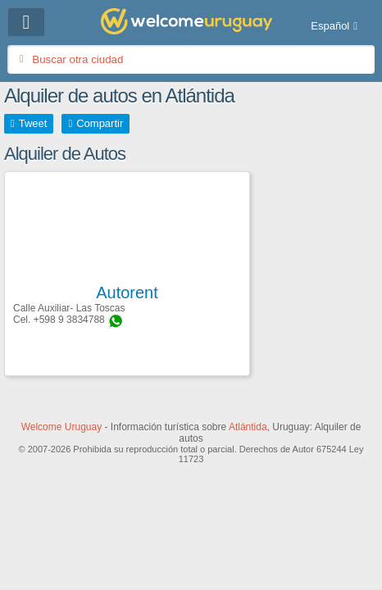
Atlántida (248, 427)
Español (330, 26)
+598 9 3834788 (69, 319)
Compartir (99, 123)
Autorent (127, 293)
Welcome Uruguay (61, 427)
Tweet (33, 123)
